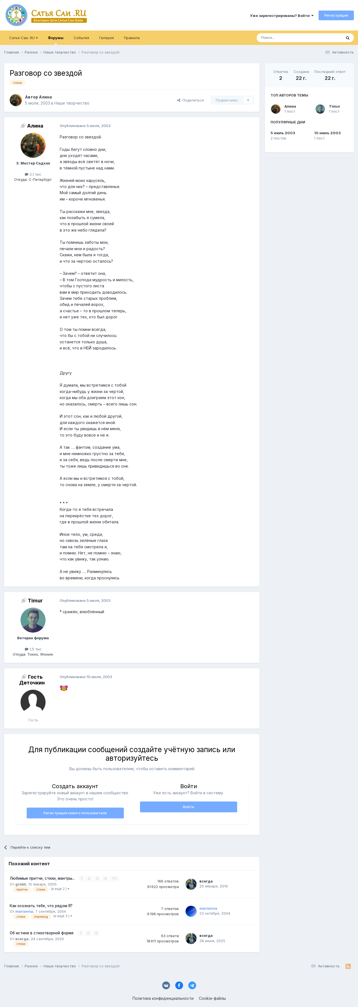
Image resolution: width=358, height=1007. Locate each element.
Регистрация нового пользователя (75, 813)
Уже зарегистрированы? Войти (282, 15)
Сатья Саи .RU (23, 37)
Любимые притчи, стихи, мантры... (43, 878)
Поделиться (190, 100)
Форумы (56, 40)
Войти (188, 807)
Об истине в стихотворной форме (42, 933)
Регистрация (336, 15)
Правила (132, 37)
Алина (290, 106)
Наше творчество (71, 103)
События (81, 37)
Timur (334, 106)
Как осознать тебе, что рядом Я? (41, 906)
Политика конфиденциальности (163, 998)
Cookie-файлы (212, 998)
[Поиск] (286, 37)
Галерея (106, 37)
